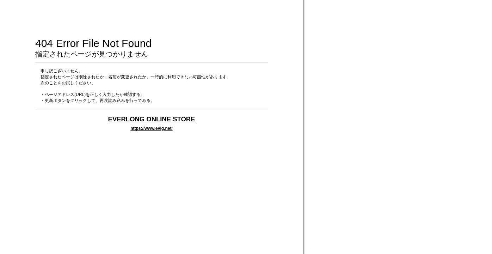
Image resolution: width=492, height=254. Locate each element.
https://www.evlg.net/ (151, 128)
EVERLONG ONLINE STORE (151, 119)
